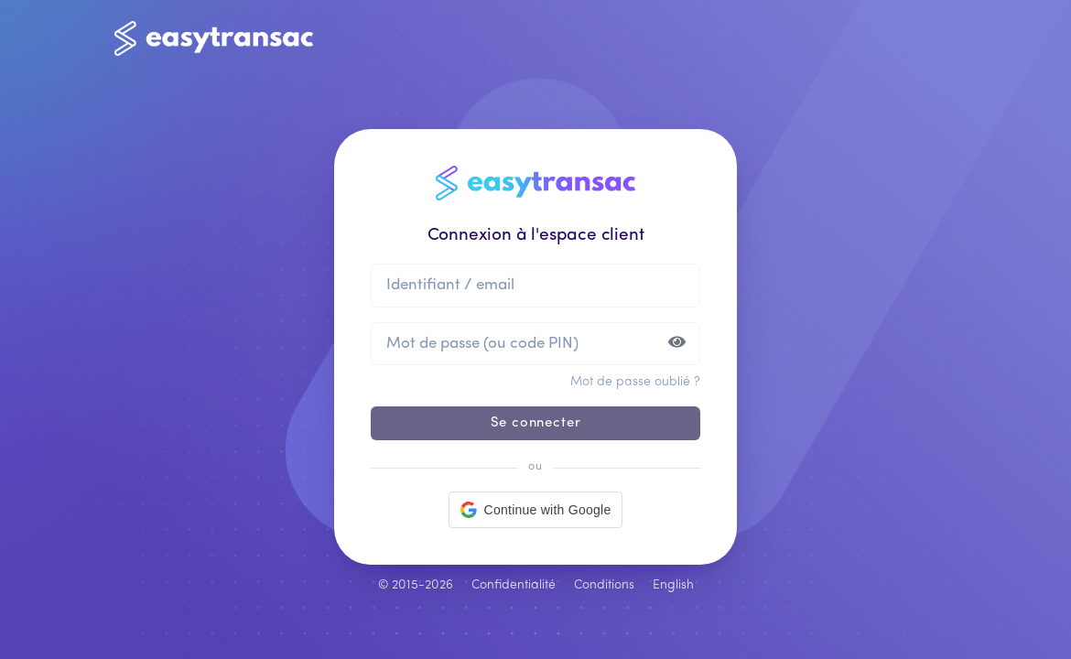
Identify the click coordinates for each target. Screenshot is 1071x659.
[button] (536, 510)
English (673, 585)
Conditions (604, 585)
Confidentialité (513, 585)
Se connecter (536, 423)
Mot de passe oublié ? (635, 382)
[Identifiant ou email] (535, 285)
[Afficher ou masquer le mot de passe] (677, 343)
